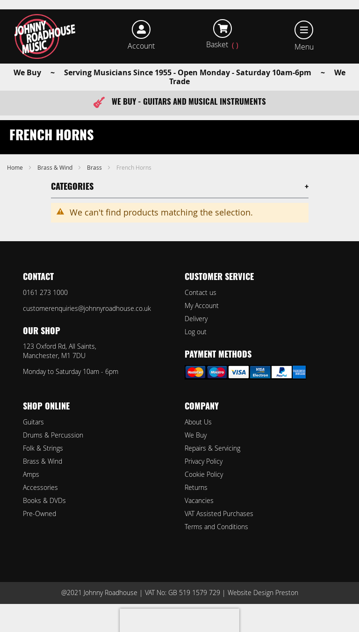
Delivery (196, 318)
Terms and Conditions (216, 526)
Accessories (40, 487)
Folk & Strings (43, 448)
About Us (198, 421)
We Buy (196, 435)
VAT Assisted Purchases (219, 513)
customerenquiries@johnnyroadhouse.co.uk (87, 308)
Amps (31, 474)
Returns (196, 487)
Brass (95, 167)
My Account (202, 305)
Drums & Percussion (53, 435)
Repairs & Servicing (212, 448)
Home (15, 167)
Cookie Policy (204, 474)
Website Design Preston (263, 592)
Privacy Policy (204, 461)
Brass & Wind (55, 167)
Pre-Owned (39, 513)
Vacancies (199, 500)
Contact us (200, 292)
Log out (196, 331)
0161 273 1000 (45, 292)
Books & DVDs (44, 500)
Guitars (33, 421)
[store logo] (45, 36)
